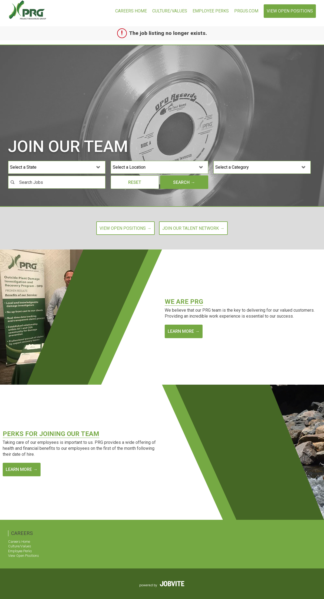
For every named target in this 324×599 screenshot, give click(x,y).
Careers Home (131, 11)
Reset (134, 182)
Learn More (181, 331)
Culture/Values (169, 11)
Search (181, 182)
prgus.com (246, 11)
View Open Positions (290, 11)
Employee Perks (211, 11)
